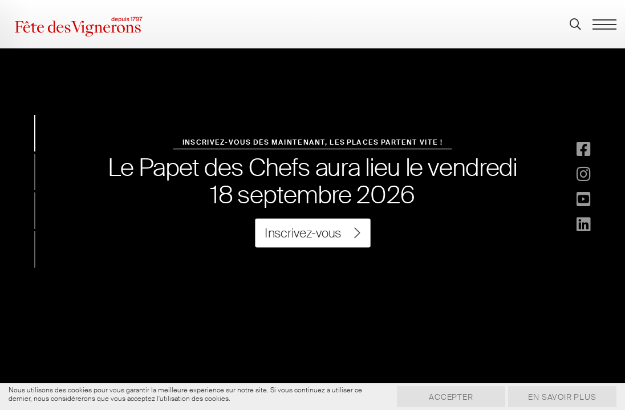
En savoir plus (559, 397)
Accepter (442, 397)
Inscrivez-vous (312, 233)
